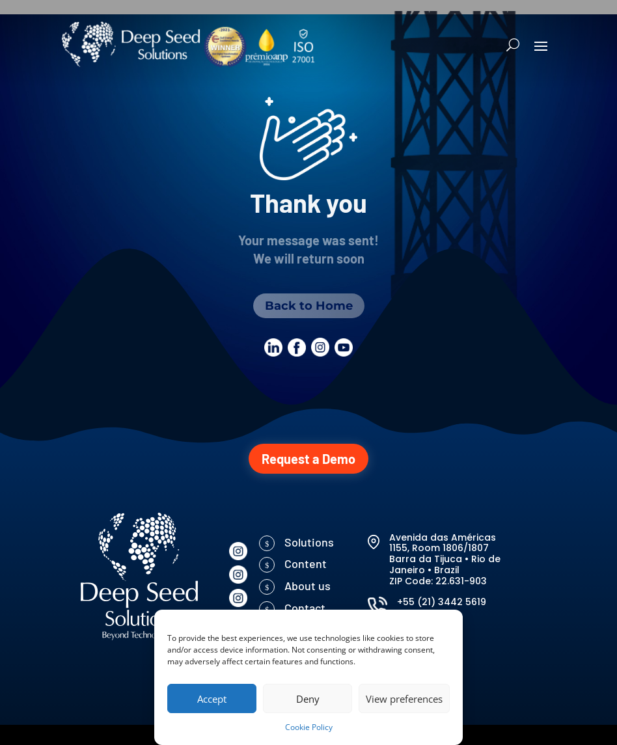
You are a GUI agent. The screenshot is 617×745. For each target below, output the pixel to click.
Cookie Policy (309, 727)
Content (305, 563)
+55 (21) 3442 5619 (441, 601)
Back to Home (309, 306)
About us (307, 585)
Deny (308, 698)
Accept (211, 698)
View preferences (404, 698)
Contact (304, 608)
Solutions (309, 542)
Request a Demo (308, 459)
